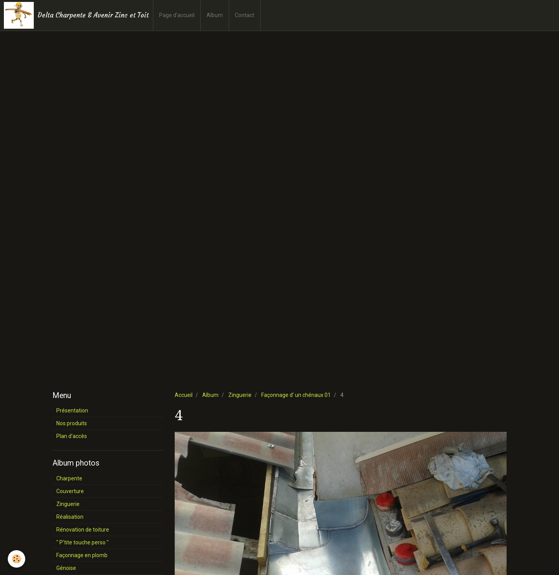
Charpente (69, 478)
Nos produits (71, 423)
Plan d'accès (71, 436)
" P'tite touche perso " (82, 542)
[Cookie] (16, 559)
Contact (244, 15)
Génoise (66, 568)
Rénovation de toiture (82, 530)
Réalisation (69, 517)
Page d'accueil (176, 15)
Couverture (70, 491)
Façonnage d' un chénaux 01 (296, 395)
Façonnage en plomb (82, 555)
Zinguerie (240, 395)
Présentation (72, 410)
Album (215, 15)
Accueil (184, 395)
